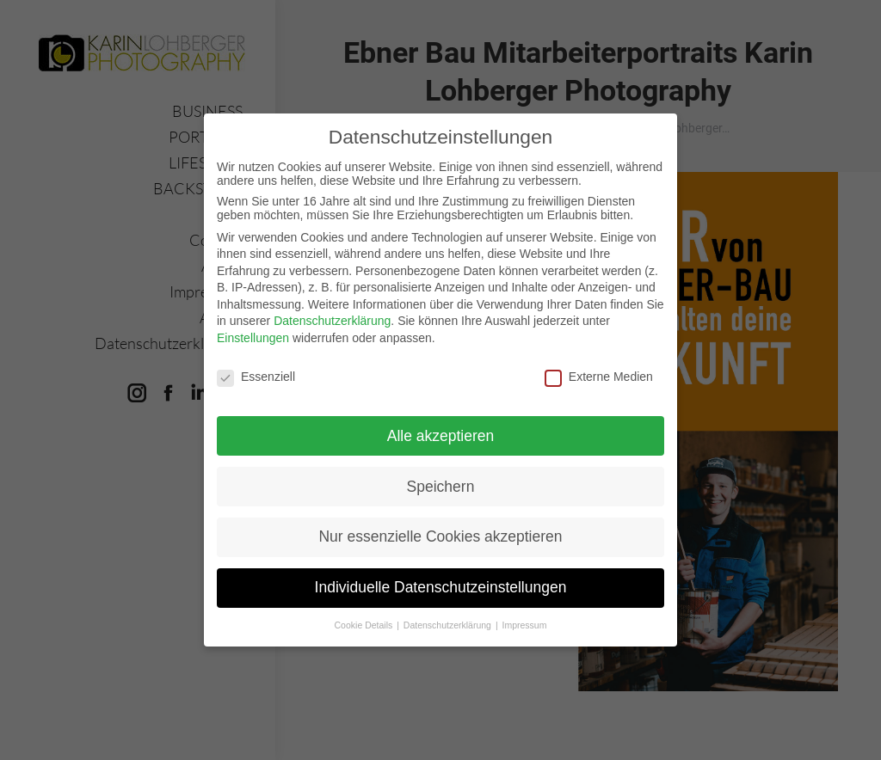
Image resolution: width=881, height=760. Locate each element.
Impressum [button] (524, 624)
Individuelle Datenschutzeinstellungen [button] (441, 586)
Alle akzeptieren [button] (441, 434)
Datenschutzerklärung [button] (449, 624)
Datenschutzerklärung (332, 320)
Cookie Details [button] (365, 624)
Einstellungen (253, 337)
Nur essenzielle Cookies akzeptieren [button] (440, 535)
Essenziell (256, 375)
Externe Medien (599, 375)
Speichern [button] (441, 484)
